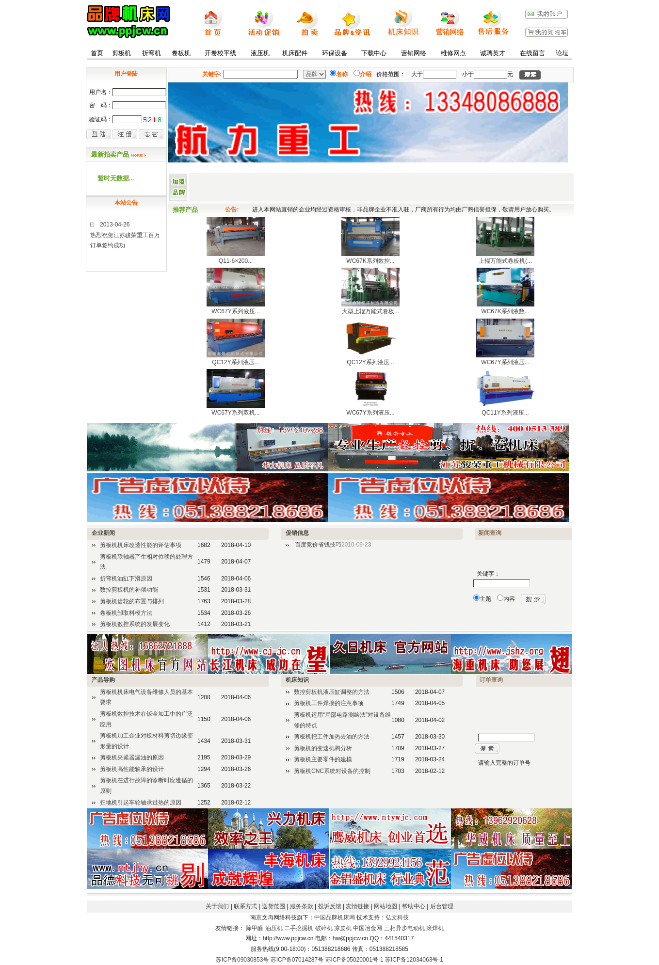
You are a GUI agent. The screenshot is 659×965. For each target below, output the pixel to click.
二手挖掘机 (298, 928)
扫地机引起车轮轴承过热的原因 (140, 802)
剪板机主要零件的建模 (323, 759)
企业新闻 (103, 533)
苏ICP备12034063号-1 (414, 959)
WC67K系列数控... (370, 260)
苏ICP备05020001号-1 (354, 959)
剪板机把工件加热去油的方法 (332, 736)
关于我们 (217, 906)
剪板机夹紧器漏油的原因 (132, 757)
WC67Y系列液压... (235, 311)
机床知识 (297, 679)
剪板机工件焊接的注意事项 (329, 703)
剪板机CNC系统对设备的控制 (332, 771)
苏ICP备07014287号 (297, 959)
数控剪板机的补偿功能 (129, 589)
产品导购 (103, 679)
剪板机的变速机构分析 (323, 748)
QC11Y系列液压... (505, 412)
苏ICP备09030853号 (242, 959)
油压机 (274, 928)
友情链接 (357, 906)
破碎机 (324, 928)
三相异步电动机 (404, 928)
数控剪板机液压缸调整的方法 (332, 692)
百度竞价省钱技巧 (318, 544)
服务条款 (301, 906)
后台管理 (441, 906)
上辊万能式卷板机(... (505, 260)
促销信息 (297, 533)
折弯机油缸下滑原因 (126, 578)
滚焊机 (435, 928)
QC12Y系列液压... (235, 362)
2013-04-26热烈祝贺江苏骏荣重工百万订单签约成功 (125, 239)
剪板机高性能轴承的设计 (132, 769)
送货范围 (273, 906)
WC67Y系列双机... (235, 412)
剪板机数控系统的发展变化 (135, 624)
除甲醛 (254, 928)
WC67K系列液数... (505, 311)
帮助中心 (413, 906)
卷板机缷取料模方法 (126, 613)
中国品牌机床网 (334, 917)
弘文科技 (397, 917)
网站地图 (385, 906)
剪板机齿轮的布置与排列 (132, 601)
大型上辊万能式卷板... (370, 311)
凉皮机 (343, 928)
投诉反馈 (329, 906)
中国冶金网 (367, 928)
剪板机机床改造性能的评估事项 (140, 545)
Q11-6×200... (236, 260)
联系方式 (245, 906)
